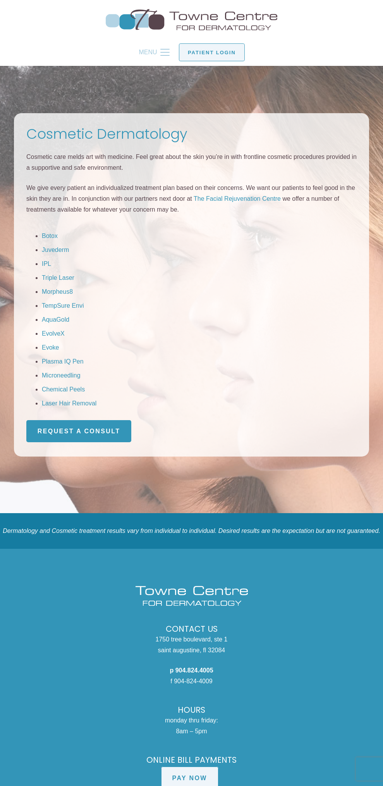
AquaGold (55, 319)
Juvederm (55, 249)
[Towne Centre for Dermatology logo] (191, 19)
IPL (46, 263)
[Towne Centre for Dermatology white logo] (191, 596)
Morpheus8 (57, 291)
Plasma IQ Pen (63, 361)
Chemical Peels (63, 389)
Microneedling (61, 375)
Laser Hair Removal (69, 403)
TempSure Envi (63, 305)
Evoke (50, 347)
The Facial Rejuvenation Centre (237, 198)
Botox (50, 236)
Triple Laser (58, 277)
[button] (154, 52)
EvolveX (53, 333)
